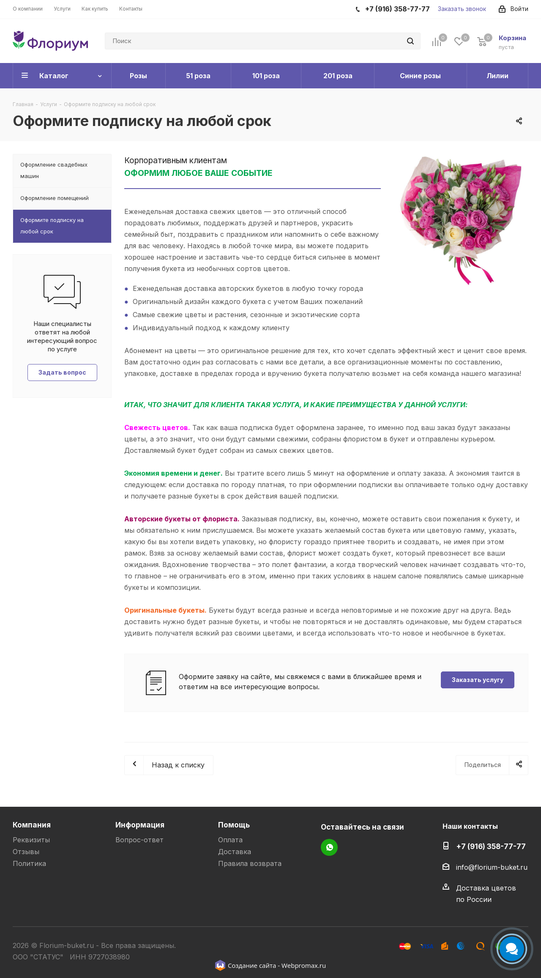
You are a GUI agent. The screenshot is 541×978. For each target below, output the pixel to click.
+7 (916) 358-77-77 (491, 846)
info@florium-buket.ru (491, 867)
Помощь (234, 824)
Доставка (234, 851)
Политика (29, 863)
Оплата (230, 840)
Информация (139, 824)
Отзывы (26, 851)
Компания (32, 824)
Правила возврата (249, 863)
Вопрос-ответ (139, 840)
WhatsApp (329, 847)
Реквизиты (31, 840)
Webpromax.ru (303, 965)
